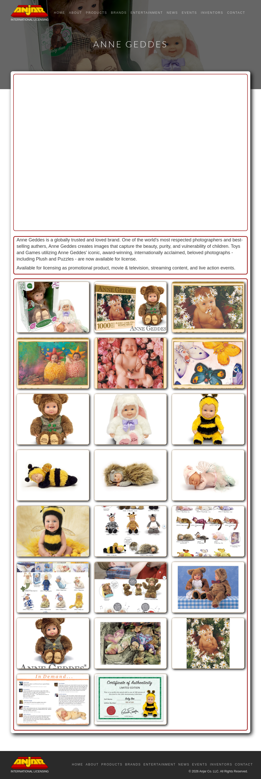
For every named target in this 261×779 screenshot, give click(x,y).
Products (96, 13)
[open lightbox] (53, 310)
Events (189, 13)
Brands (119, 13)
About (75, 13)
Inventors (212, 13)
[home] (30, 14)
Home (59, 13)
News (172, 13)
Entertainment (146, 13)
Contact (236, 13)
